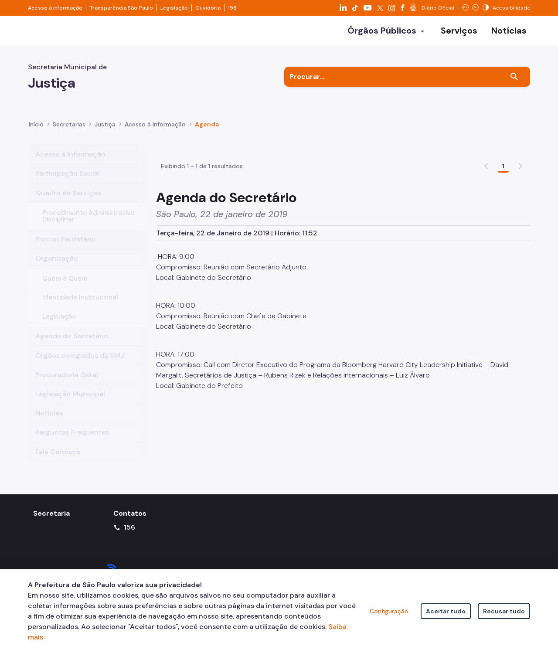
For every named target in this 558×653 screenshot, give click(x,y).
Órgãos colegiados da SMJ (79, 364)
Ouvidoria (208, 7)
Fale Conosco (58, 461)
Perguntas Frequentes (72, 441)
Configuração (389, 611)
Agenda (207, 133)
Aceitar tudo (446, 611)
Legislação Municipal (70, 403)
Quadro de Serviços (68, 202)
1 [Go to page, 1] (503, 226)
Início (36, 133)
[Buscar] (514, 86)
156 (232, 7)
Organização (56, 267)
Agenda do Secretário (71, 345)
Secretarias (69, 133)
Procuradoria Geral (66, 383)
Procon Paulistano (65, 248)
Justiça (105, 133)
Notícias (49, 422)
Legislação (174, 7)
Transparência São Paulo (121, 7)
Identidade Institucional (80, 307)
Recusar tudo (504, 611)
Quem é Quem (64, 287)
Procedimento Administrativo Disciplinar (88, 225)
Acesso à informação (55, 7)
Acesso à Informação (155, 133)
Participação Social (67, 182)
